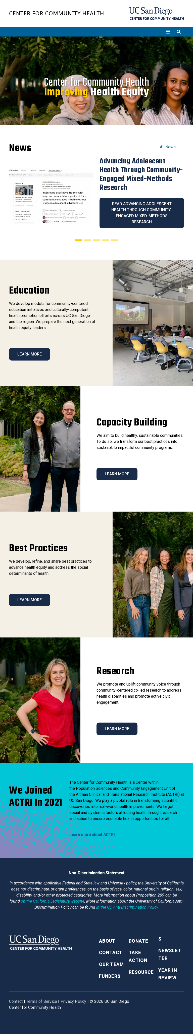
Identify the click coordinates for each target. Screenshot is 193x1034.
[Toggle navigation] (168, 31)
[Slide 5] (114, 240)
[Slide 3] (96, 240)
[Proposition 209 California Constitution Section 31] (52, 901)
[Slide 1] (78, 240)
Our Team (111, 964)
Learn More (29, 354)
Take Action (138, 956)
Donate (138, 941)
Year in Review (167, 974)
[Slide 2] (87, 240)
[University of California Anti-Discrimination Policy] (127, 907)
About (107, 941)
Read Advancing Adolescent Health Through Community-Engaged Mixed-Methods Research (141, 212)
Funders (109, 976)
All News (168, 147)
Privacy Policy (73, 1001)
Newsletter (169, 954)
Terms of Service (41, 1001)
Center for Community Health (56, 13)
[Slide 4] (105, 240)
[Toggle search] (178, 32)
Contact (110, 952)
